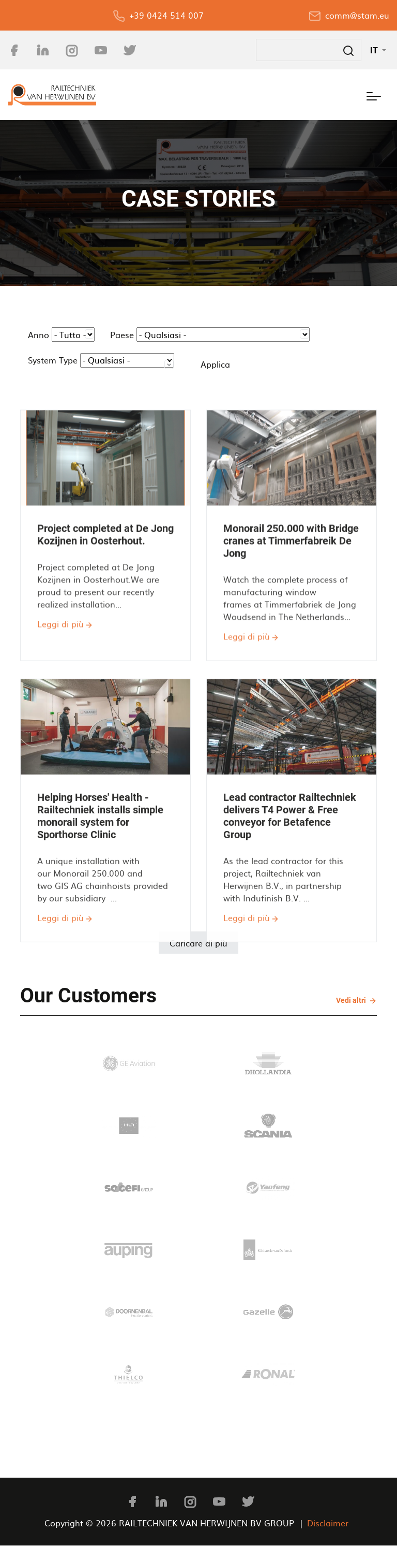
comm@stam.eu (357, 15)
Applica (215, 364)
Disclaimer (327, 1522)
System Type (53, 360)
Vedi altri (352, 1000)
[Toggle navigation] (374, 95)
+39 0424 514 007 (166, 15)
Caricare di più (198, 943)
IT (375, 50)
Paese (122, 334)
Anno (38, 334)
